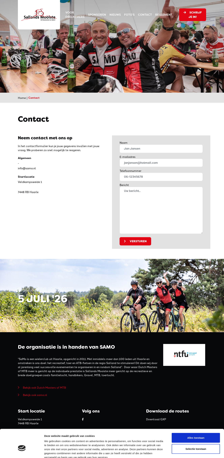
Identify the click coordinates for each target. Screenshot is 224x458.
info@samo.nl (27, 168)
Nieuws (115, 15)
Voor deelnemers (75, 15)
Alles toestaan (195, 418)
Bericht (124, 185)
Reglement (163, 15)
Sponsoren (97, 15)
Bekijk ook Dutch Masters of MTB (44, 387)
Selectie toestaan (196, 429)
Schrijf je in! (193, 15)
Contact (145, 15)
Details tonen (182, 451)
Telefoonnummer (130, 170)
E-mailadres (127, 157)
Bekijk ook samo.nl (35, 395)
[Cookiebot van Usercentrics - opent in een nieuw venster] (22, 451)
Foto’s (129, 15)
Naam (124, 142)
